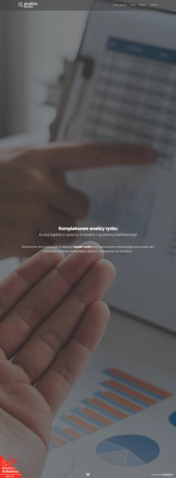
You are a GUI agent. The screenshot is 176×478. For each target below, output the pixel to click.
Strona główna (119, 5)
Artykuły (154, 5)
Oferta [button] (142, 5)
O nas (132, 5)
